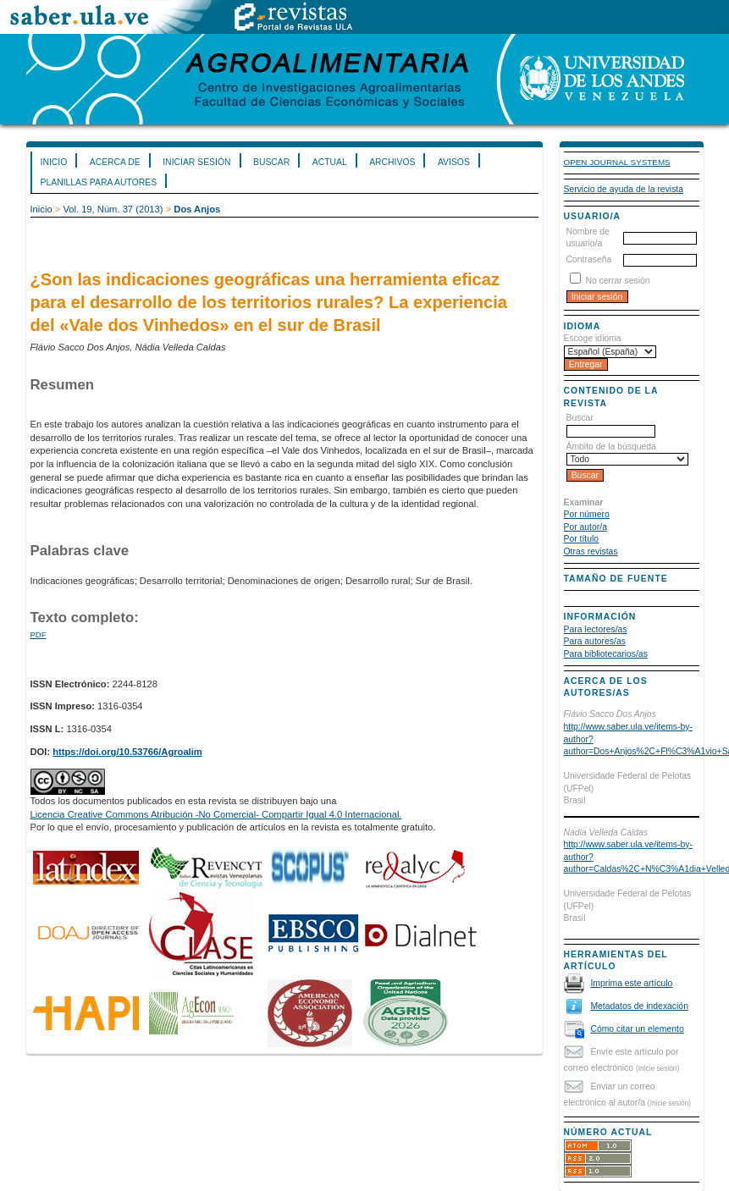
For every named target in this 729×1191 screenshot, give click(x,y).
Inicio (54, 162)
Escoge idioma (592, 338)
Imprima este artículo (631, 983)
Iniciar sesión (196, 162)
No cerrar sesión (617, 280)
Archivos (392, 162)
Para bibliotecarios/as (606, 654)
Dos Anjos (197, 209)
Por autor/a (585, 527)
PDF (38, 634)
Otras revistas (591, 551)
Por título (581, 538)
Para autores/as (595, 641)
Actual (329, 162)
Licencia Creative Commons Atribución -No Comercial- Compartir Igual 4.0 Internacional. (216, 814)
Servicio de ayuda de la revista (624, 189)
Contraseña (589, 259)
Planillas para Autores (99, 182)
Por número (587, 514)
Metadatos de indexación (639, 1006)
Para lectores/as (595, 629)
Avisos (454, 162)
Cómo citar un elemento (636, 1029)
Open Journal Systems (617, 162)
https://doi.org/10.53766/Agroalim (127, 752)
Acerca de (115, 162)
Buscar (271, 162)
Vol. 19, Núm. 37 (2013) (113, 209)
